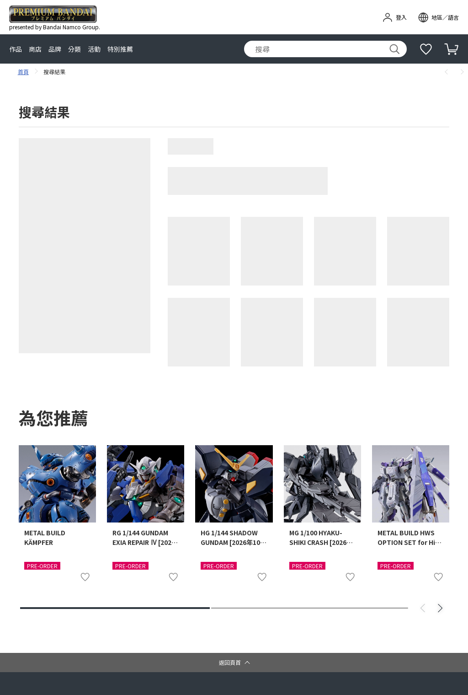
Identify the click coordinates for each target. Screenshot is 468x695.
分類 (74, 49)
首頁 (24, 71)
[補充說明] (426, 49)
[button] (234, 662)
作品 (15, 49)
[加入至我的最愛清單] (85, 577)
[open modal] (438, 17)
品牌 (54, 49)
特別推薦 (120, 49)
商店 (35, 49)
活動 (94, 49)
